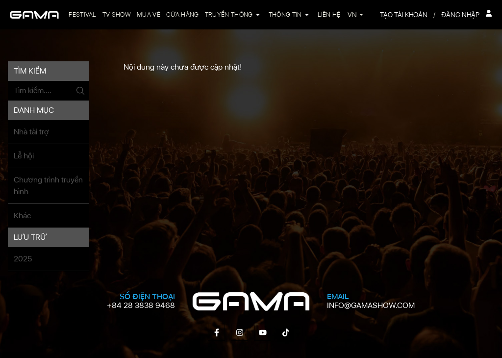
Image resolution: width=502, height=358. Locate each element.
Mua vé (148, 14)
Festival (83, 14)
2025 (23, 258)
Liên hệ (329, 14)
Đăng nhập (466, 14)
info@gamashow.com (371, 305)
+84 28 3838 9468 (141, 305)
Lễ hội (24, 155)
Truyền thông (229, 14)
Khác (22, 215)
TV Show (116, 14)
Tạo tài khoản (403, 15)
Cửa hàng (182, 14)
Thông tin (285, 14)
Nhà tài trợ (31, 131)
